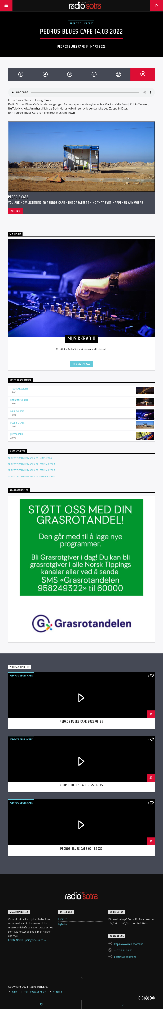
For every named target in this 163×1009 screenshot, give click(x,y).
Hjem (14, 992)
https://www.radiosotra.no (128, 944)
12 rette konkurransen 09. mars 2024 (30, 458)
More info (15, 211)
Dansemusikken (19, 400)
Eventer (62, 919)
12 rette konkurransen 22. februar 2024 (31, 464)
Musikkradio (17, 411)
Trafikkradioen (19, 389)
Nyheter (62, 924)
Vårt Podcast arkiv (35, 992)
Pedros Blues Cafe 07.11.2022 (81, 848)
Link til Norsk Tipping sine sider (27, 940)
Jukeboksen (16, 434)
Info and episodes (81, 364)
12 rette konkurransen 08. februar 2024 (31, 470)
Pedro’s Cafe (18, 197)
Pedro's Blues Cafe (81, 23)
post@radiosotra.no (125, 956)
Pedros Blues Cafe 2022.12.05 (81, 785)
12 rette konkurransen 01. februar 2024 (31, 476)
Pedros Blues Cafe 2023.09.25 (81, 721)
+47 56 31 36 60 (123, 950)
